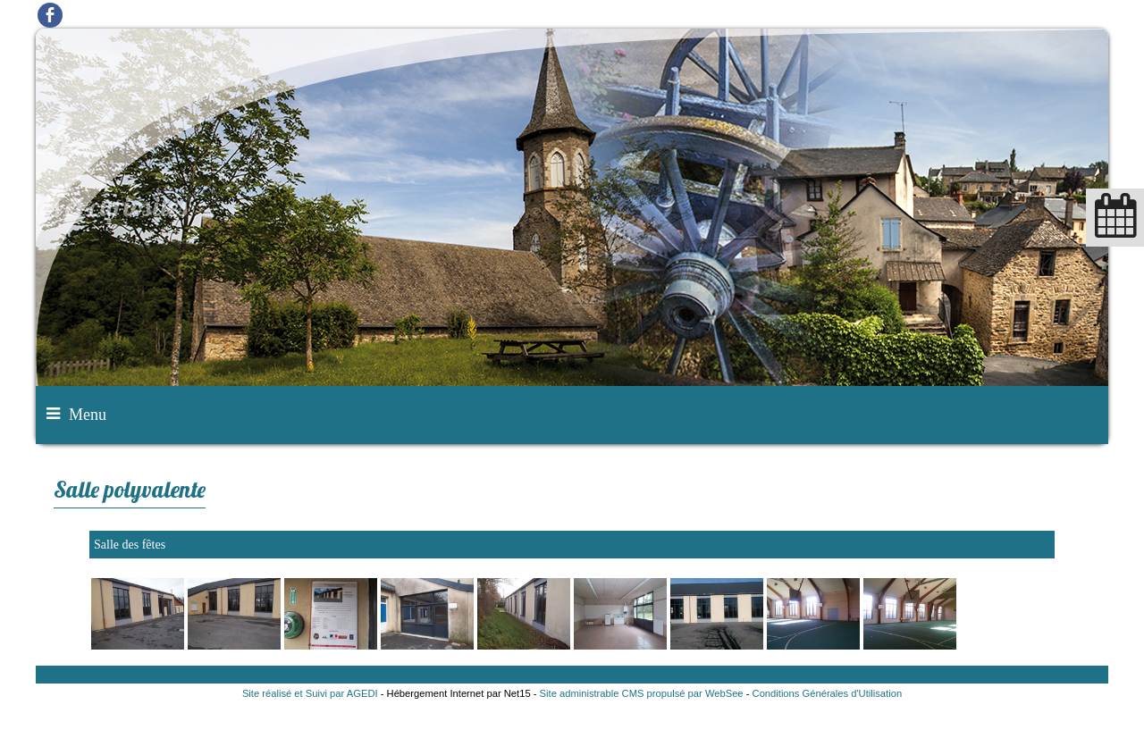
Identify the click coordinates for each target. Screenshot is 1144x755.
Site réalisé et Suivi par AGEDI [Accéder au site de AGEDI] (310, 693)
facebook (50, 15)
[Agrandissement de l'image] (137, 645)
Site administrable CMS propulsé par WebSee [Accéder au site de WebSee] (642, 693)
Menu (87, 415)
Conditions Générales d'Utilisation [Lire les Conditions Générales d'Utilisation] (828, 693)
